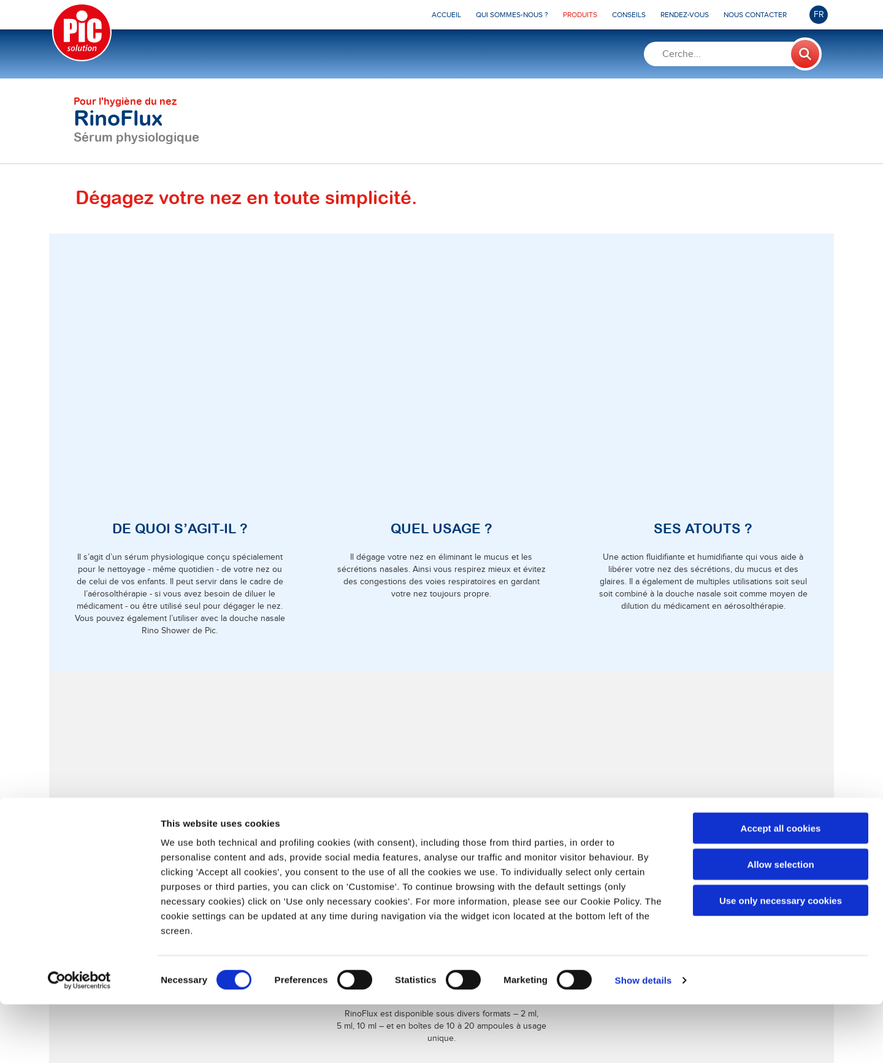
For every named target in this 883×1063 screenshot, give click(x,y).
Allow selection (780, 923)
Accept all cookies (781, 887)
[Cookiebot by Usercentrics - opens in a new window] (79, 1039)
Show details (643, 1039)
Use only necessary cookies (780, 959)
